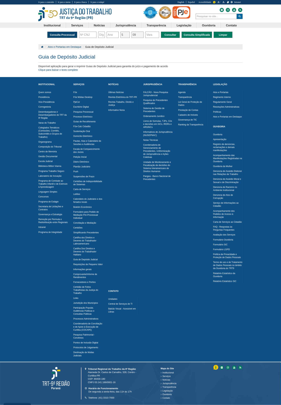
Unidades (112, 299)
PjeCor (76, 102)
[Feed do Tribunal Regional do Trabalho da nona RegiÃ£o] (240, 368)
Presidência (44, 97)
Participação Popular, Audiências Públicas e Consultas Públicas (83, 311)
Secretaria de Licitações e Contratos (50, 208)
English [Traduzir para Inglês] (181, 2)
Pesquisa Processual (83, 112)
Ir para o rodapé (97, 2)
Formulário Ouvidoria (223, 240)
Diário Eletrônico (81, 162)
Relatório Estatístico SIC (224, 281)
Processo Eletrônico (82, 116)
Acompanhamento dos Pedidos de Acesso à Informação (224, 214)
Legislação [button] (184, 25)
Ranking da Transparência (190, 124)
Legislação (168, 391)
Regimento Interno (222, 97)
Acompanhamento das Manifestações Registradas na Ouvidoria (227, 158)
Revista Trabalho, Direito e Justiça (121, 103)
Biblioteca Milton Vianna (49, 166)
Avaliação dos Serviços (224, 234)
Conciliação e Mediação (84, 223)
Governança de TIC (187, 120)
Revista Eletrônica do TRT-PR (122, 97)
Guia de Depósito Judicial (85, 259)
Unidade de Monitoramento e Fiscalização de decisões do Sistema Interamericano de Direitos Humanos (157, 167)
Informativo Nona (116, 110)
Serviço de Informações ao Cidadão (226, 204)
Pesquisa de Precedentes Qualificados (155, 102)
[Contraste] (231, 2)
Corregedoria (44, 107)
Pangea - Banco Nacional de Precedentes (157, 177)
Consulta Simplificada (197, 34)
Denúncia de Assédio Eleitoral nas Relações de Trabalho (227, 172)
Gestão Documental (47, 156)
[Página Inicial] (42, 46)
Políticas (217, 112)
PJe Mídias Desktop (82, 97)
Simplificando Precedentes (86, 232)
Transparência (185, 97)
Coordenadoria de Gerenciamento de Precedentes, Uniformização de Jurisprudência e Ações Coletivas (156, 151)
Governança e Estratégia (50, 214)
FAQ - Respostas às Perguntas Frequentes (223, 228)
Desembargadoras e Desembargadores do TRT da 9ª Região (52, 115)
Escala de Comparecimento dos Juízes (86, 150)
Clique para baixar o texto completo (58, 69)
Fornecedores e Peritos (84, 282)
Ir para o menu (64, 2)
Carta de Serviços (81, 189)
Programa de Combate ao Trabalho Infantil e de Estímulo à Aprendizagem (52, 184)
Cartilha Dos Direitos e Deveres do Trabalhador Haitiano (84, 251)
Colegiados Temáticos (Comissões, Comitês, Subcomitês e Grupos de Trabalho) (50, 132)
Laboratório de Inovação (49, 176)
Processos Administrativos (85, 319)
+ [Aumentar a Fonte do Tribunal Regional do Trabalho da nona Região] (219, 2)
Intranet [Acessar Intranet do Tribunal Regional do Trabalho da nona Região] (237, 2)
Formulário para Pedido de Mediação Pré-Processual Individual (86, 215)
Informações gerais (82, 269)
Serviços (167, 376)
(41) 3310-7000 (106, 397)
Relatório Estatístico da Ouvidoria (224, 275)
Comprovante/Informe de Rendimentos (85, 276)
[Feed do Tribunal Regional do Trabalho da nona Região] (240, 10)
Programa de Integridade (50, 232)
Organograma (45, 142)
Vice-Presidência (46, 102)
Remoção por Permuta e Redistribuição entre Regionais (53, 221)
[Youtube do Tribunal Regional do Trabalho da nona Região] (234, 10)
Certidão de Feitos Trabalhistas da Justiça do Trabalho (85, 290)
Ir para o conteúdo (46, 2)
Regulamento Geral (222, 102)
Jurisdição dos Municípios (85, 303)
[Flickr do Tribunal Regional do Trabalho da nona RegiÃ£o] (221, 368)
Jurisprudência (170, 383)
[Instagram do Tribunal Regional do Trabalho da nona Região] (228, 10)
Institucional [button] (52, 25)
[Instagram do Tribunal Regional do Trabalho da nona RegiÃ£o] (228, 368)
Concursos (43, 196)
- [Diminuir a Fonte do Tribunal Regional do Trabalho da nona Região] (223, 2)
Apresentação (219, 139)
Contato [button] (231, 25)
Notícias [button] (99, 25)
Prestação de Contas (188, 110)
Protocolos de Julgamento (85, 347)
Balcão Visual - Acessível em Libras (122, 310)
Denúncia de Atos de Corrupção (223, 196)
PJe (75, 92)
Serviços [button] (77, 25)
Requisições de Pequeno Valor (88, 264)
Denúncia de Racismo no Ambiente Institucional (225, 188)
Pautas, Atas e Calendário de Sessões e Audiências (87, 142)
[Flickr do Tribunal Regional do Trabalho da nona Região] (221, 10)
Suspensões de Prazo (83, 176)
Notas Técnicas (150, 140)
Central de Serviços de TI (120, 304)
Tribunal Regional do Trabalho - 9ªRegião (75, 14)
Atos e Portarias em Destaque (64, 46)
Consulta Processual (62, 34)
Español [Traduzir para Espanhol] (191, 2)
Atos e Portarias (220, 92)
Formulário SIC (220, 244)
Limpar (223, 34)
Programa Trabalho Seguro (51, 171)
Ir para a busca (80, 2)
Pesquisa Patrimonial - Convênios (84, 336)
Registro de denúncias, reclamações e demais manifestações (224, 147)
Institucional (168, 372)
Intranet (42, 227)
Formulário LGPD (221, 249)
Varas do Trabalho (47, 123)
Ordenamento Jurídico (154, 116)
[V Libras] (228, 2)
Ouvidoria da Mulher (222, 166)
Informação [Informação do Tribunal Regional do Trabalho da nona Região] (214, 2)
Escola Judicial (45, 161)
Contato (166, 398)
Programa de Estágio (48, 201)
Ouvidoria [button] (208, 25)
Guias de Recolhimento (84, 121)
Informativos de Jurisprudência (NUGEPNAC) (157, 133)
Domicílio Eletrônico (82, 136)
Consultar (170, 34)
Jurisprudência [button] (125, 25)
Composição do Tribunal (49, 146)
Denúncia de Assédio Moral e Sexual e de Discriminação (227, 180)
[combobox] (216, 16)
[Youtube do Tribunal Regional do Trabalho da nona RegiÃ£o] (234, 368)
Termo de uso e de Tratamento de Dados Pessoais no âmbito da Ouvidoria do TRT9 (227, 265)
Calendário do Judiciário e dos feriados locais (87, 200)
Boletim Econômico (82, 207)
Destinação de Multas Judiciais (83, 354)
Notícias (166, 380)
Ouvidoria (217, 134)
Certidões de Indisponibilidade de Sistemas (87, 183)
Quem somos (44, 92)
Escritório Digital (81, 107)
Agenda (181, 92)
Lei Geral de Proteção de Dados (190, 103)
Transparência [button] (156, 25)
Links (75, 298)
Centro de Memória (47, 151)
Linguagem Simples (47, 192)
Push (75, 171)
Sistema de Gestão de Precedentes (154, 110)
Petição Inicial (80, 157)
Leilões (76, 194)
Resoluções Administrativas (226, 107)
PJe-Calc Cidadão (82, 126)
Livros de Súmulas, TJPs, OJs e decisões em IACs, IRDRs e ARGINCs (157, 124)
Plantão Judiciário (81, 166)
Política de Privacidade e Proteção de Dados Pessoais (227, 256)
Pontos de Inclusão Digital (85, 342)
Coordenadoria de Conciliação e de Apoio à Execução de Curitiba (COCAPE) (87, 326)
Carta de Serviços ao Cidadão (227, 222)
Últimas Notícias (116, 92)
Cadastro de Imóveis (188, 115)
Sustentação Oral (81, 131)
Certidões (77, 227)
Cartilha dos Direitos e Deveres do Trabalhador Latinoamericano (84, 240)
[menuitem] (52, 25)
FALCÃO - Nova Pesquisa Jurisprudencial (155, 94)
